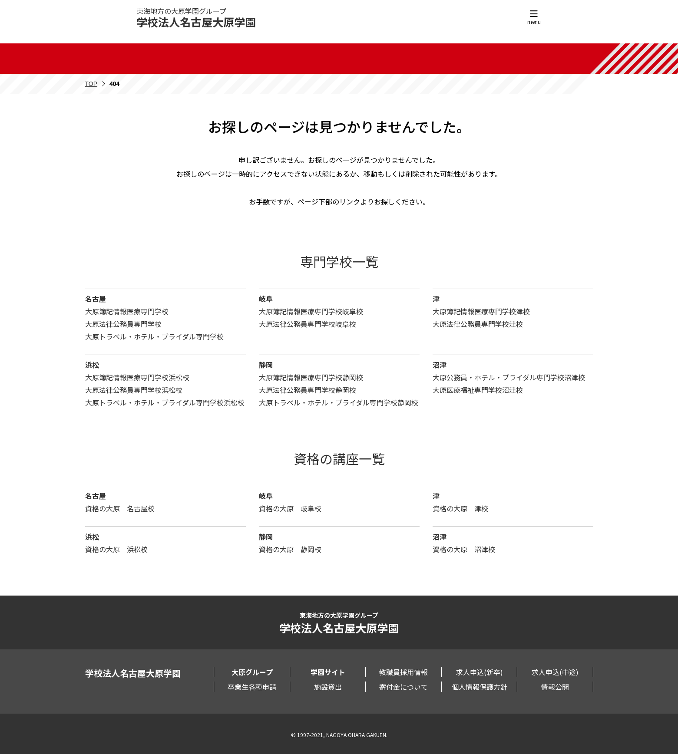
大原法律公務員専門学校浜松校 (133, 390)
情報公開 (555, 687)
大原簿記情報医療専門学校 (127, 311)
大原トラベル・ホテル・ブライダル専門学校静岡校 (338, 402)
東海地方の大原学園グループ (196, 17)
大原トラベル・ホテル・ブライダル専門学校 (154, 336)
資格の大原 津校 (460, 508)
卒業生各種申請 (252, 687)
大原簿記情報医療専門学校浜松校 (137, 377)
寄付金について (403, 687)
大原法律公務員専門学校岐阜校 (307, 324)
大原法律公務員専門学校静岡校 (307, 390)
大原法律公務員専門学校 (123, 324)
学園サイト (328, 672)
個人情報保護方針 (479, 687)
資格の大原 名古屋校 (120, 508)
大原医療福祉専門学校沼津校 (478, 390)
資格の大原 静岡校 (290, 549)
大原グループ (252, 672)
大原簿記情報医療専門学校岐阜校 (311, 311)
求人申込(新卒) (479, 672)
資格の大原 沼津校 (464, 549)
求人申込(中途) (555, 672)
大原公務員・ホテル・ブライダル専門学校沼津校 (509, 377)
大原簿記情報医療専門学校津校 (481, 311)
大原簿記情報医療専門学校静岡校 (311, 377)
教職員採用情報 (403, 672)
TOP (91, 83)
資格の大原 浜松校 (116, 549)
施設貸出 (328, 687)
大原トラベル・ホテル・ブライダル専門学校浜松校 (165, 402)
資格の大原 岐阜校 (290, 508)
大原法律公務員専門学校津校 (478, 324)
